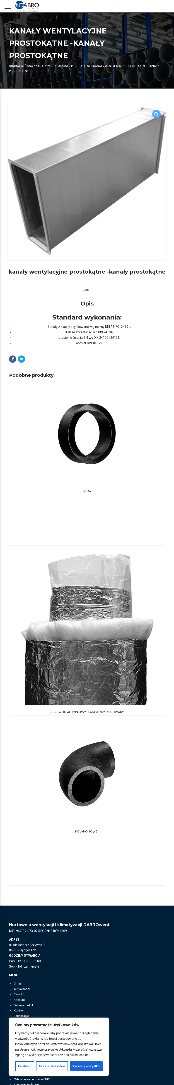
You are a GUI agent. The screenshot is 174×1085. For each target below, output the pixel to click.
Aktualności (22, 989)
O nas (18, 984)
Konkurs (19, 1000)
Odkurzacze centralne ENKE (34, 1080)
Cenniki (19, 995)
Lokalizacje (22, 1016)
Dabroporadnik (24, 1005)
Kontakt (19, 1011)
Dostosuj (24, 1066)
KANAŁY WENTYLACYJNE (52, 66)
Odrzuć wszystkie (52, 1066)
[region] (59, 1047)
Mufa (87, 491)
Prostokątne (81, 66)
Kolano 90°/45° (87, 832)
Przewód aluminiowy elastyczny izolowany (87, 712)
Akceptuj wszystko (86, 1066)
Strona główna (21, 66)
